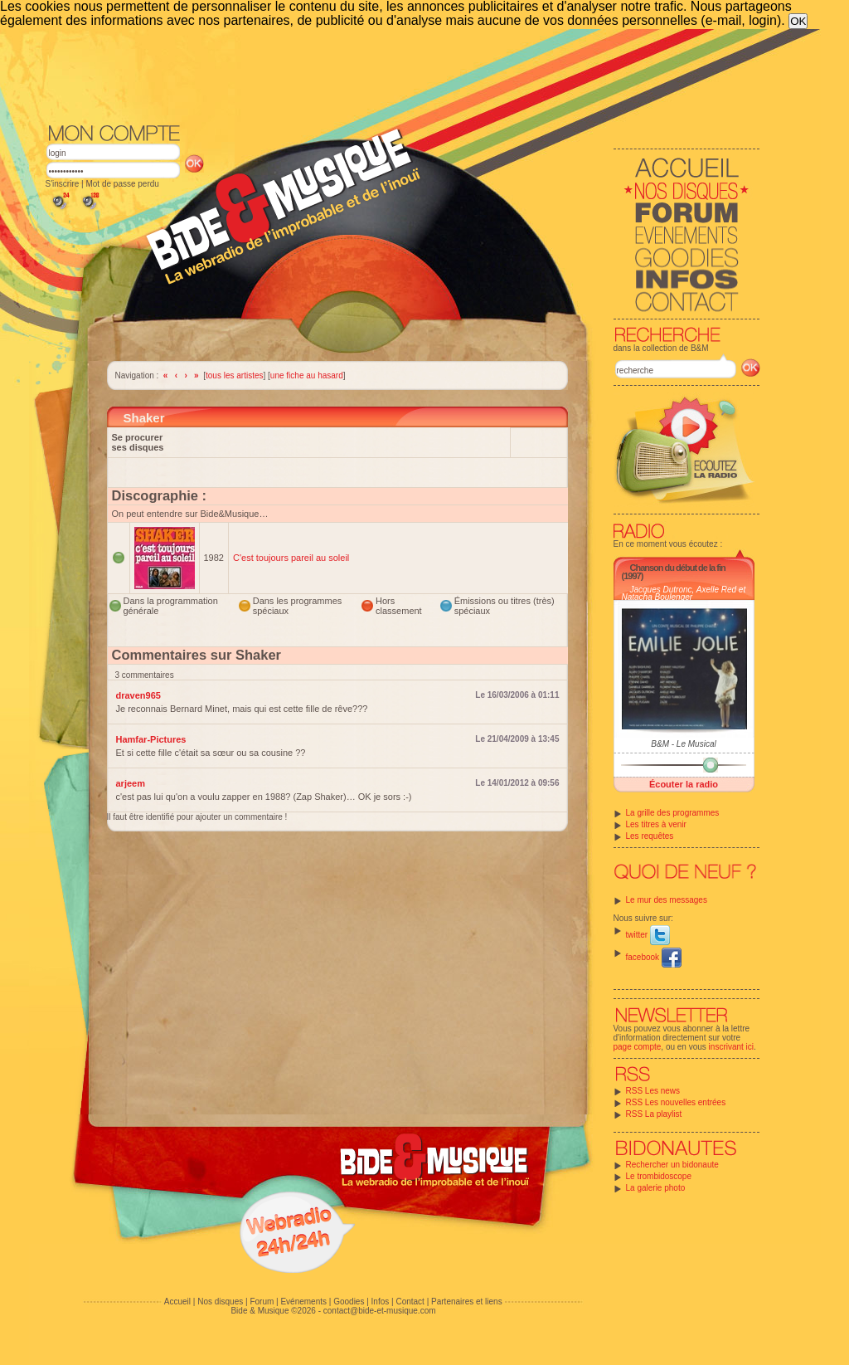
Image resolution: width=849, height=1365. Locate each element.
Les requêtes (650, 836)
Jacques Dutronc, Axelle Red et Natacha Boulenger (684, 593)
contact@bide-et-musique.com (379, 1310)
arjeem (130, 783)
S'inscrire (63, 183)
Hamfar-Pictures (151, 739)
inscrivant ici (731, 1046)
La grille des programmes (673, 812)
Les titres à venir (656, 824)
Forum (262, 1301)
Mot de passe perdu (121, 183)
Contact (409, 1301)
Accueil (177, 1301)
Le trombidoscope (659, 1176)
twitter (648, 934)
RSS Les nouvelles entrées (676, 1102)
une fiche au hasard (306, 375)
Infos (380, 1301)
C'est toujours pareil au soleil (291, 558)
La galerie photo (656, 1187)
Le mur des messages (666, 899)
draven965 (138, 695)
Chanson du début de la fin (677, 568)
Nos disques (220, 1301)
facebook (654, 957)
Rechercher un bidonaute (672, 1164)
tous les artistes (234, 375)
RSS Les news (653, 1090)
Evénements (303, 1301)
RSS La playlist (654, 1114)
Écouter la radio (683, 784)
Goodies (348, 1301)
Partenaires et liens (466, 1301)
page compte (638, 1046)
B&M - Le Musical (683, 743)
